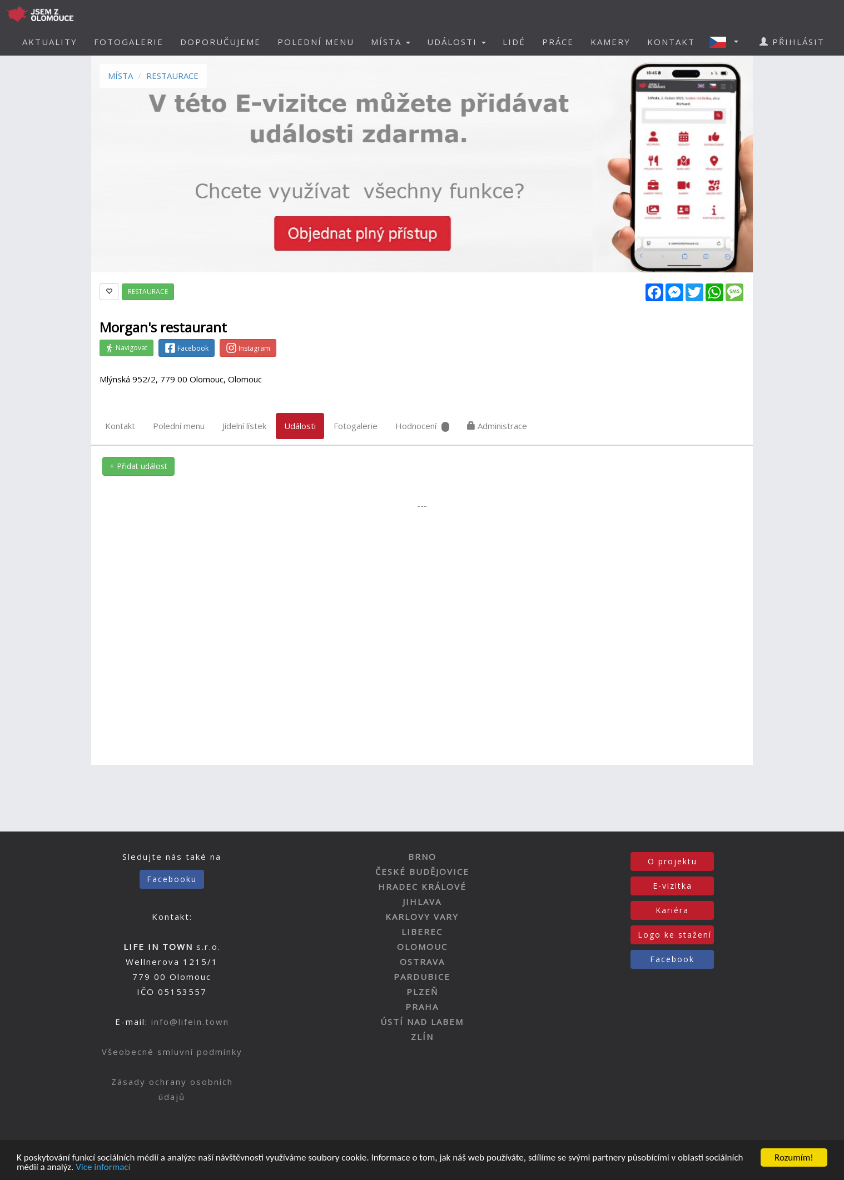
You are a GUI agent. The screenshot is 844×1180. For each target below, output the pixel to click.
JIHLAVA (422, 901)
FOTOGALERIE (128, 41)
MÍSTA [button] (390, 41)
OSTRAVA (422, 961)
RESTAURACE (172, 75)
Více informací (103, 1168)
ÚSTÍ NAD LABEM (422, 1021)
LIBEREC (422, 931)
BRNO (422, 856)
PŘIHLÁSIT (792, 41)
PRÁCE (558, 41)
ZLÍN (422, 1036)
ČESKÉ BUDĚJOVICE (422, 871)
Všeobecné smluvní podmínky (172, 1051)
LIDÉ (514, 41)
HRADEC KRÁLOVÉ (422, 886)
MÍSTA (120, 75)
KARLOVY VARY (422, 916)
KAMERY (610, 41)
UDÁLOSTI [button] (456, 41)
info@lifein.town (190, 1021)
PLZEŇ (422, 991)
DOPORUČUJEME (220, 41)
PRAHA (422, 1006)
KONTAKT (671, 41)
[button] (727, 42)
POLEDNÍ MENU (315, 41)
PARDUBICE (422, 976)
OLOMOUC (422, 946)
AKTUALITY (49, 41)
